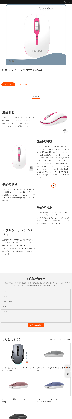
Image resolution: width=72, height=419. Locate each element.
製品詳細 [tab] (36, 96)
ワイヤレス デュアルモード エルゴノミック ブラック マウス (17, 369)
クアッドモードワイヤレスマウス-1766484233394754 (49, 400)
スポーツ (52, 339)
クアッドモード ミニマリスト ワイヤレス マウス (53, 369)
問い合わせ (8, 84)
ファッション (61, 339)
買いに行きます (24, 84)
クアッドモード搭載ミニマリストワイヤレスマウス (17, 400)
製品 (68, 339)
